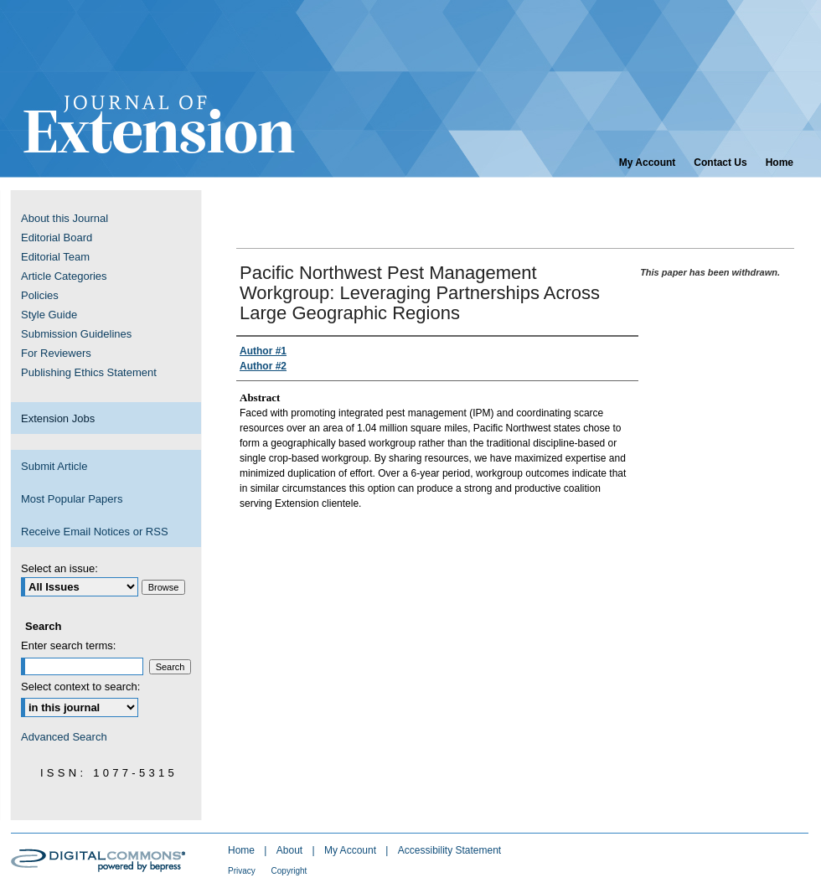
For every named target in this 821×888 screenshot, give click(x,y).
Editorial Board (56, 237)
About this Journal (64, 218)
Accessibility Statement (449, 850)
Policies (40, 295)
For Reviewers (56, 353)
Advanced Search (64, 737)
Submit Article (54, 466)
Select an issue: (59, 568)
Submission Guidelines (76, 334)
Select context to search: (80, 686)
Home (242, 850)
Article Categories (64, 276)
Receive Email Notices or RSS (94, 531)
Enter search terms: (68, 645)
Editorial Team (55, 256)
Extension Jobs (58, 418)
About (291, 850)
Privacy (243, 870)
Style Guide (49, 314)
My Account (351, 850)
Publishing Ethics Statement (89, 372)
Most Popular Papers (71, 499)
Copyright (289, 870)
